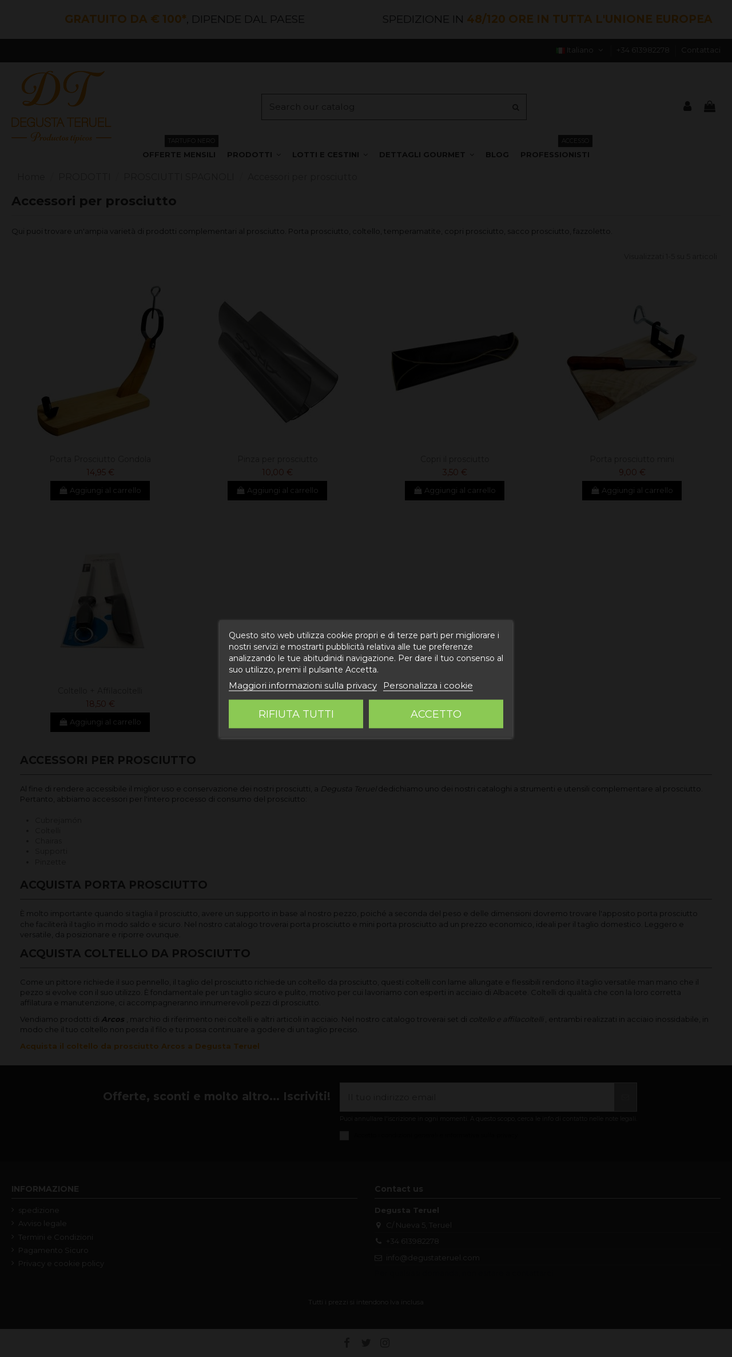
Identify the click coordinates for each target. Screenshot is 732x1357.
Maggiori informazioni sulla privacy (303, 684)
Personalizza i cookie (428, 684)
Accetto (436, 713)
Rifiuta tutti (296, 713)
